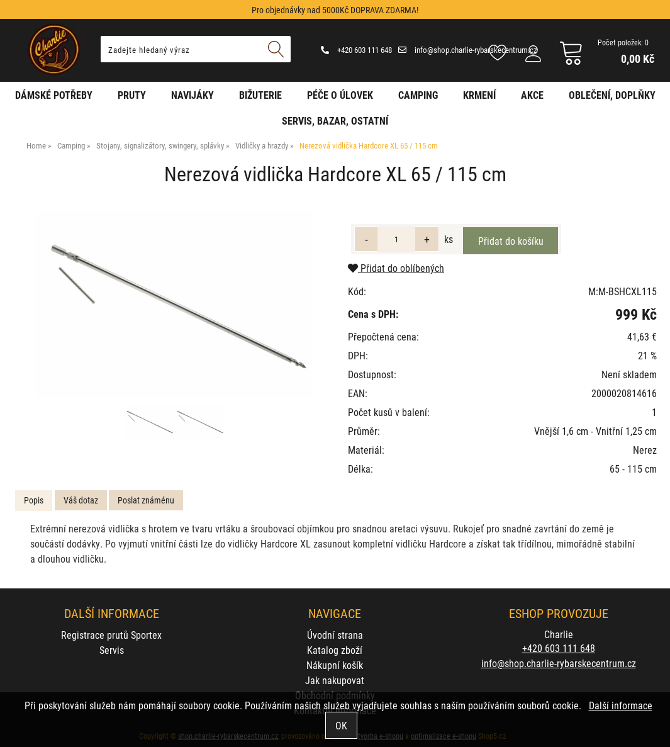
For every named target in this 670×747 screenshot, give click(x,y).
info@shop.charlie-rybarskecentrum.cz (467, 49)
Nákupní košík (334, 664)
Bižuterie (260, 94)
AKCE (532, 94)
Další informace (620, 705)
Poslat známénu (146, 500)
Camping (418, 94)
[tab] (33, 500)
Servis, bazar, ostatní (335, 120)
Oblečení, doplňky (612, 94)
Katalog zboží (334, 649)
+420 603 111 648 (356, 49)
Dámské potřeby (53, 94)
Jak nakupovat (334, 680)
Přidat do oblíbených (396, 267)
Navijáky (192, 94)
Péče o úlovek (340, 94)
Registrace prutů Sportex (111, 634)
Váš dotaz (81, 500)
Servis (111, 649)
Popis (33, 500)
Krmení (479, 94)
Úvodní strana (335, 634)
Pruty (132, 94)
